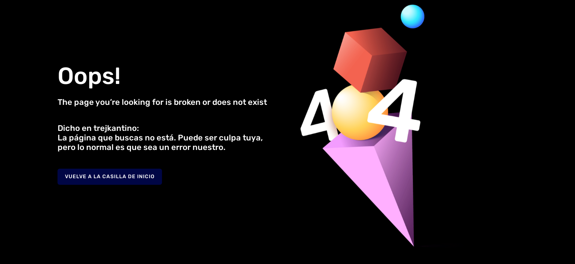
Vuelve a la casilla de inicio (110, 176)
